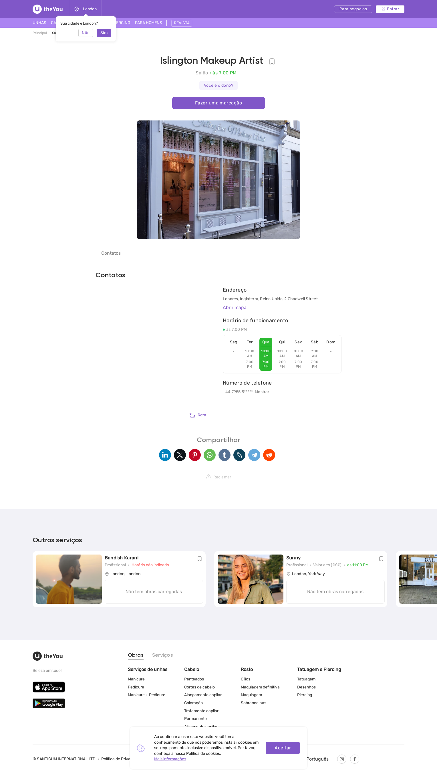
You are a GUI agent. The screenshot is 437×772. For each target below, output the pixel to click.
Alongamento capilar (203, 694)
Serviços (162, 655)
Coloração (193, 702)
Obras (136, 655)
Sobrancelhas (253, 702)
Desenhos (306, 687)
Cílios (245, 679)
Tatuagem (306, 679)
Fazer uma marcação (218, 103)
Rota (198, 415)
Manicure (136, 679)
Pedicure (136, 687)
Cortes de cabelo (199, 687)
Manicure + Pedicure (146, 694)
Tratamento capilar (201, 710)
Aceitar (283, 748)
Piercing (304, 694)
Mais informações (170, 759)
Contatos (111, 253)
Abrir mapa (235, 307)
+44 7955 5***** (238, 391)
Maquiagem (251, 694)
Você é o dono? (218, 85)
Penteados (194, 679)
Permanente (195, 718)
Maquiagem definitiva (260, 687)
